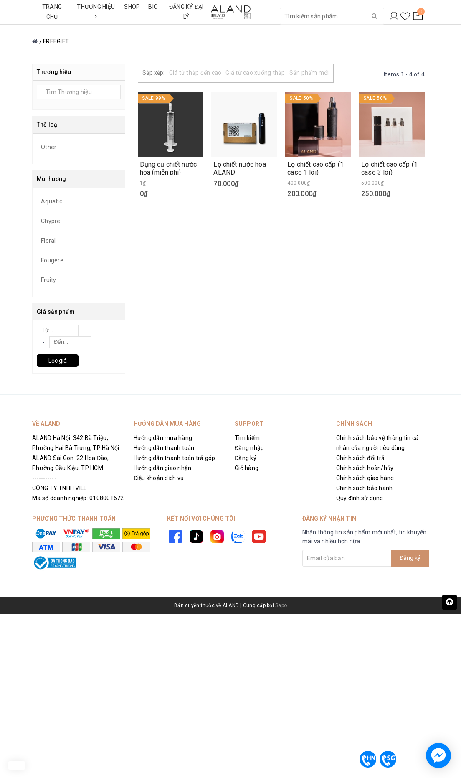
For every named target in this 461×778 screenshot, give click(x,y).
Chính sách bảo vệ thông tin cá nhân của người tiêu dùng (377, 443)
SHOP (132, 6)
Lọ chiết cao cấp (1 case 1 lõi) (315, 168)
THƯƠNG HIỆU (96, 11)
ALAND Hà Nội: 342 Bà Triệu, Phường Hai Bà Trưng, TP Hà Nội (75, 443)
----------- (44, 478)
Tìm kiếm (247, 438)
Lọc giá (57, 360)
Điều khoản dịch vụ (159, 478)
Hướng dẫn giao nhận (163, 468)
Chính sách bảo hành (364, 488)
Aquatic (51, 201)
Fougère (52, 260)
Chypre (51, 221)
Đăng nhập (249, 448)
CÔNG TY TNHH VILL (59, 488)
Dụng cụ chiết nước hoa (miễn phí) (168, 168)
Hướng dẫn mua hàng (163, 438)
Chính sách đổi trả (360, 458)
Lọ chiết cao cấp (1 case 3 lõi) (389, 168)
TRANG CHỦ (52, 11)
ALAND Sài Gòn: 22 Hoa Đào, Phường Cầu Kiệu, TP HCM (70, 463)
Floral (48, 240)
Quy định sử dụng (359, 498)
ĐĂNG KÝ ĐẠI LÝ (186, 11)
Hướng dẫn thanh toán (164, 448)
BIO (153, 6)
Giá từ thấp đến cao (195, 72)
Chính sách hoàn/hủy (365, 468)
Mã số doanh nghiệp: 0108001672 (78, 498)
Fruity (48, 280)
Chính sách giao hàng (365, 478)
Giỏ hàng (246, 468)
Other (48, 147)
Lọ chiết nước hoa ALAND (239, 168)
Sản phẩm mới (309, 72)
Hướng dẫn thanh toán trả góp (174, 458)
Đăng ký (245, 458)
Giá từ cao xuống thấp (255, 72)
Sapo (281, 605)
